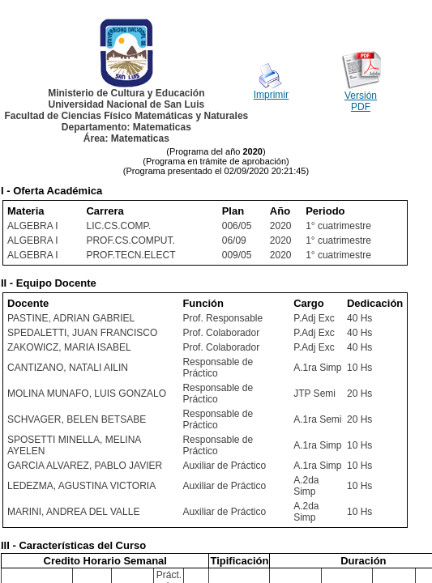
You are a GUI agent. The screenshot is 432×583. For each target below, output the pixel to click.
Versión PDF (360, 101)
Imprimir (271, 94)
